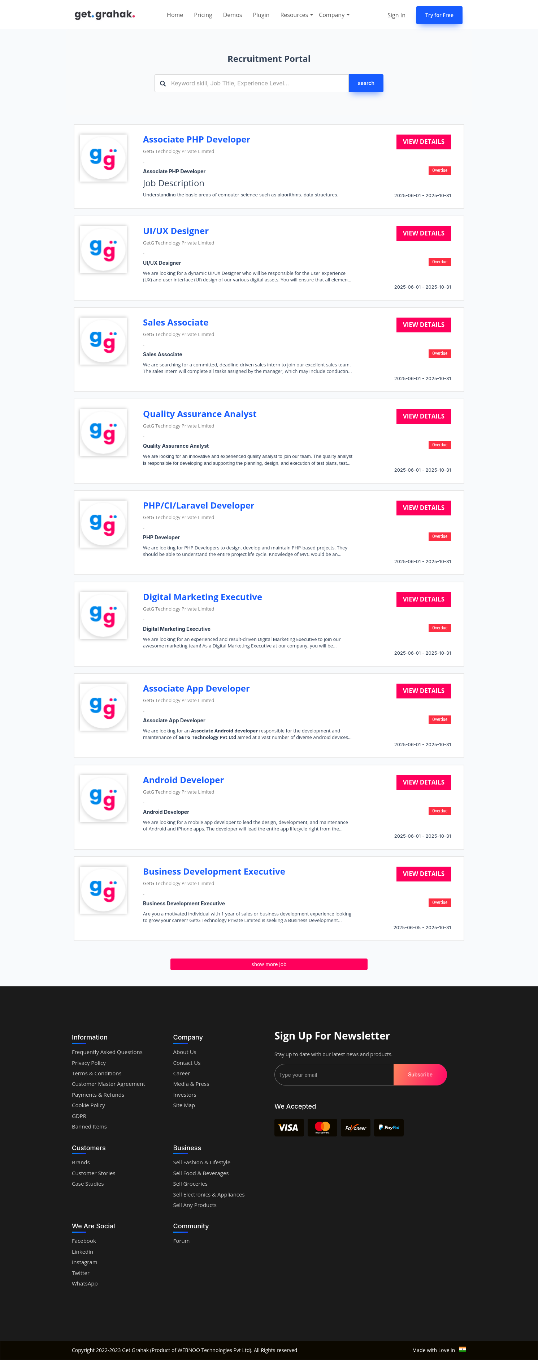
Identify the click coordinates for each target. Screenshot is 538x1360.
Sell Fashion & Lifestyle (202, 1162)
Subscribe (420, 1074)
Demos (232, 15)
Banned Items (89, 1126)
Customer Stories (94, 1173)
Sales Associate (175, 322)
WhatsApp (85, 1283)
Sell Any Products (195, 1204)
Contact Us (187, 1062)
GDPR (79, 1115)
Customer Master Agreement (108, 1083)
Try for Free (439, 15)
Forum (181, 1240)
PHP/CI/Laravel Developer (199, 505)
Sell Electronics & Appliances (209, 1194)
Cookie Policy (88, 1105)
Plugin (261, 15)
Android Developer (183, 780)
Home (175, 15)
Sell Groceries (190, 1183)
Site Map (184, 1105)
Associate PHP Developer (196, 139)
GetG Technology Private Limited (178, 151)
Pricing (203, 15)
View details (423, 141)
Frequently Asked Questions (107, 1051)
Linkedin (82, 1251)
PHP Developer (161, 537)
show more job (268, 964)
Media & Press (191, 1083)
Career (181, 1073)
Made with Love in (439, 1350)
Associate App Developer (196, 688)
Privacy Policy (89, 1062)
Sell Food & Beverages (201, 1173)
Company (334, 14)
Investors (184, 1094)
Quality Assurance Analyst (200, 414)
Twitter (81, 1272)
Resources (296, 14)
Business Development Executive (214, 871)
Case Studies (88, 1183)
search (366, 83)
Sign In (396, 15)
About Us (184, 1051)
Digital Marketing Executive (202, 597)
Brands (81, 1162)
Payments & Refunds (98, 1094)
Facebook (84, 1240)
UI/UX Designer (176, 231)
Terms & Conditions (97, 1073)
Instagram (84, 1262)
